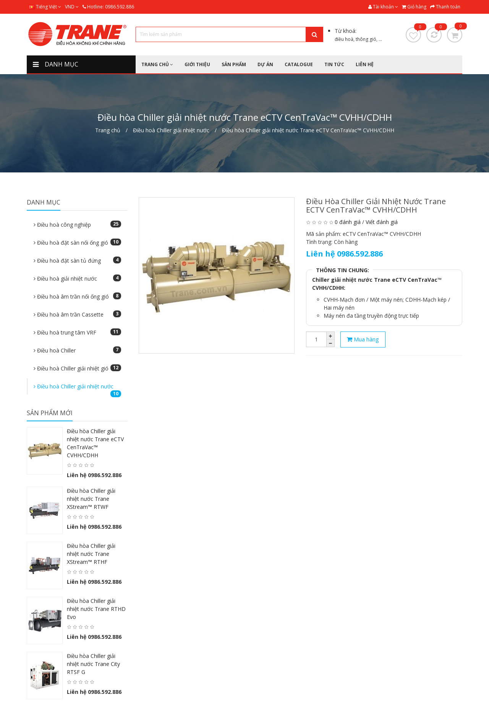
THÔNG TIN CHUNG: (342, 270)
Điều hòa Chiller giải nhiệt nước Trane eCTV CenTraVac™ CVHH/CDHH (308, 130)
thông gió (366, 39)
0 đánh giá (348, 222)
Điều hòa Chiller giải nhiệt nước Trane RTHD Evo (96, 608)
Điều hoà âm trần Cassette (77, 314)
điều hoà (344, 39)
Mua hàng (363, 339)
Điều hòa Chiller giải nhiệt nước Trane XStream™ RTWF (91, 498)
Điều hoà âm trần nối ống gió (77, 296)
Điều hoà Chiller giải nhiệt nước (171, 130)
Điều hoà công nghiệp (77, 224)
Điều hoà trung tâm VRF (77, 332)
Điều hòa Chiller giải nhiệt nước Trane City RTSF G (93, 664)
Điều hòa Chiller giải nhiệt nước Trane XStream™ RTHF (91, 553)
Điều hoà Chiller (77, 350)
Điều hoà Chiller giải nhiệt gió (77, 368)
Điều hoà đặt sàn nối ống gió (77, 242)
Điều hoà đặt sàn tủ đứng (77, 260)
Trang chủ (107, 130)
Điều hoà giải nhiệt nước (77, 278)
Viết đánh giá (382, 222)
